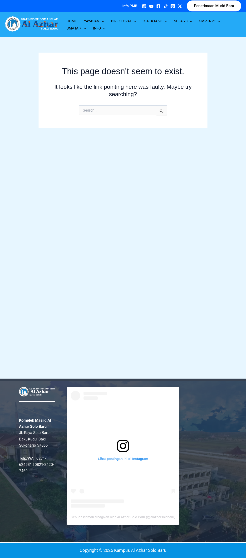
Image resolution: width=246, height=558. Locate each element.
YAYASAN (94, 21)
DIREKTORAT (123, 21)
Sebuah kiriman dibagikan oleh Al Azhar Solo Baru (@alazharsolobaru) (123, 517)
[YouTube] (151, 6)
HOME (72, 21)
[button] (214, 5)
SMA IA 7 (76, 28)
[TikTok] (165, 6)
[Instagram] (144, 6)
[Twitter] (180, 6)
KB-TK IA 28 (155, 21)
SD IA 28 (183, 21)
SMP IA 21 (209, 21)
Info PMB (129, 6)
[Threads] (173, 6)
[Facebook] (158, 6)
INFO (99, 28)
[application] (101, 21)
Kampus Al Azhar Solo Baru (13, 32)
